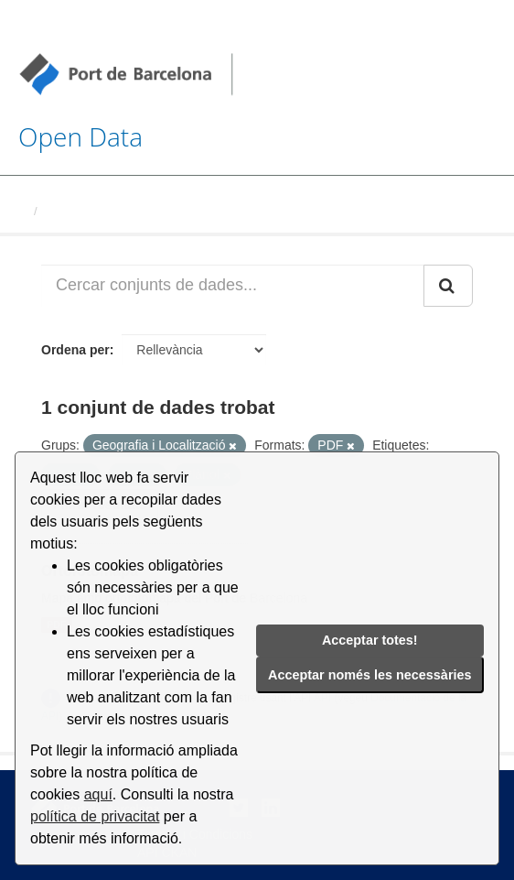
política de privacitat (94, 816)
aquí (98, 794)
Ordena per (75, 349)
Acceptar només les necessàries (369, 675)
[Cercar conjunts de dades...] (232, 286)
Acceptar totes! (370, 640)
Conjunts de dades (98, 211)
